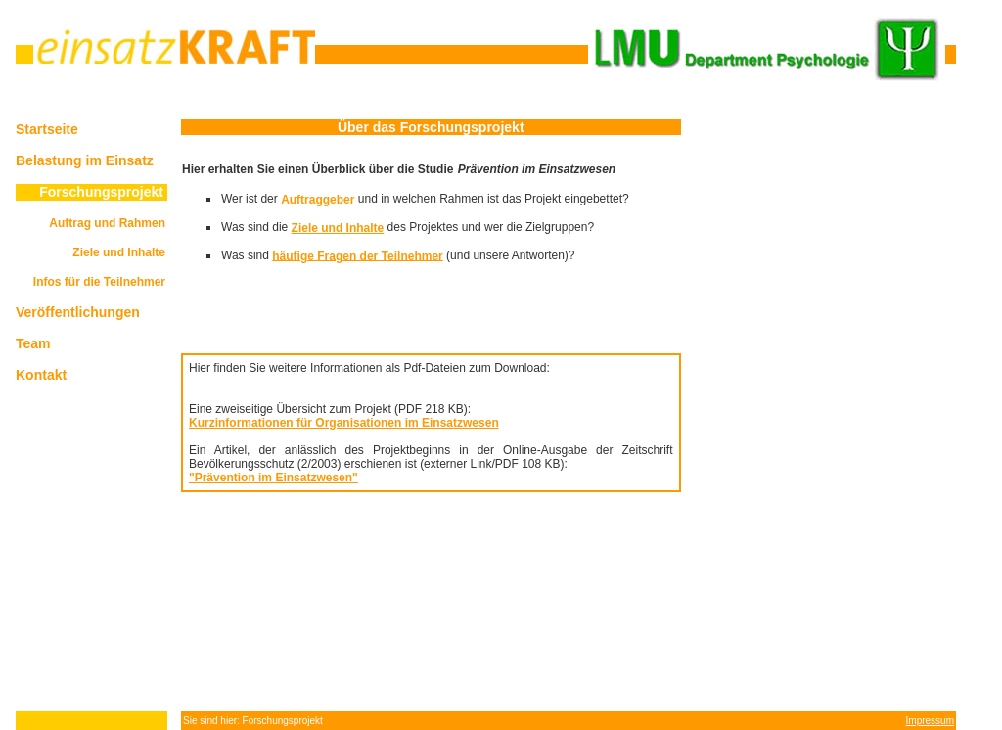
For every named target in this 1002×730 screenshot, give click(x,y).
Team (33, 343)
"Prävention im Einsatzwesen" (273, 477)
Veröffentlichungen (78, 312)
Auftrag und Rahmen (107, 223)
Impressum (930, 720)
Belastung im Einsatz (85, 160)
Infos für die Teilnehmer (99, 282)
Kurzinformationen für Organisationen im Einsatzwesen (344, 423)
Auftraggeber (317, 199)
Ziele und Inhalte (118, 252)
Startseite (47, 129)
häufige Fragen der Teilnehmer (357, 255)
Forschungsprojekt (101, 192)
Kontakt (41, 375)
